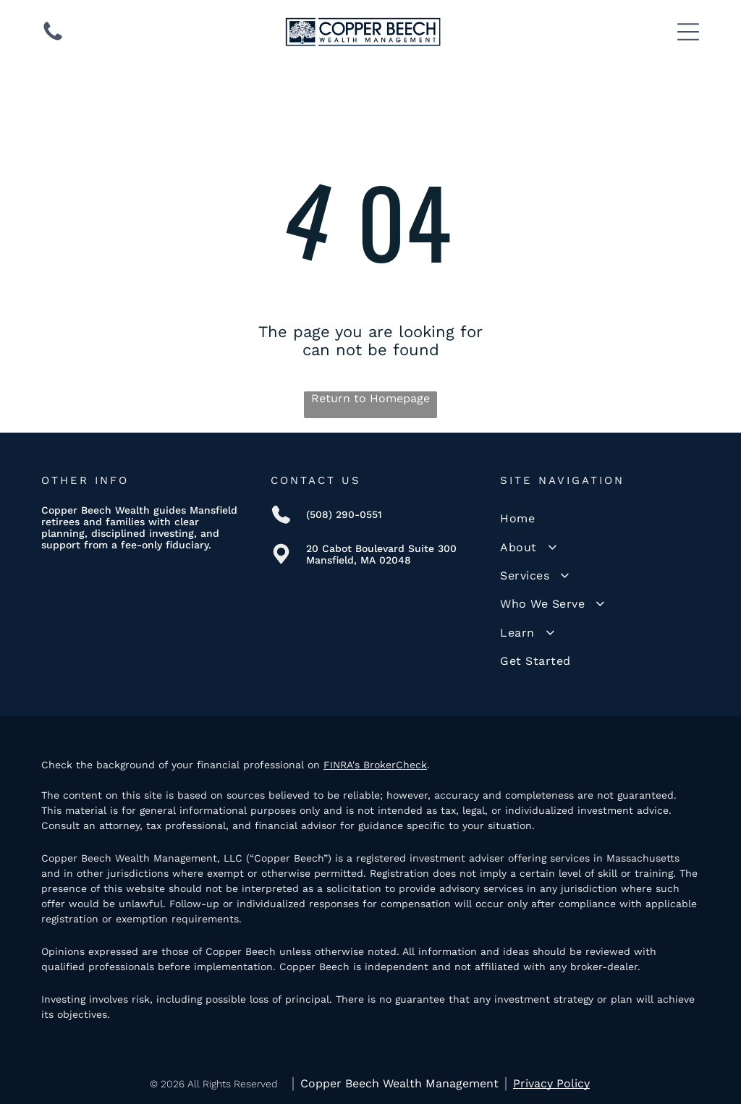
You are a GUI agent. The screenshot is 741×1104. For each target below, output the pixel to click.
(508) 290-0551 (344, 514)
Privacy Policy (551, 1083)
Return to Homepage (370, 398)
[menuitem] (600, 518)
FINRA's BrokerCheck (375, 764)
